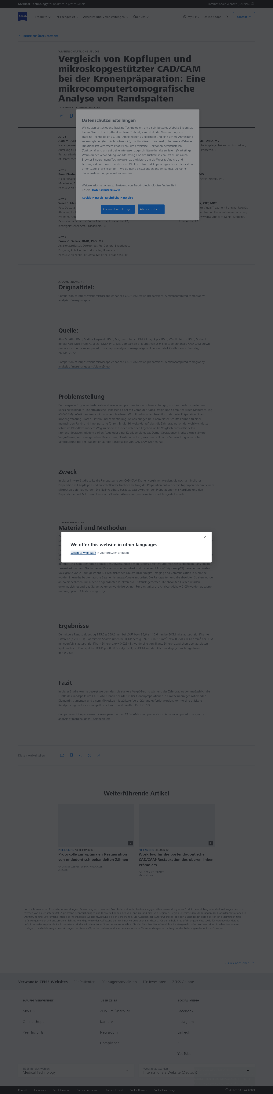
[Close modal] (205, 537)
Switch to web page (83, 553)
